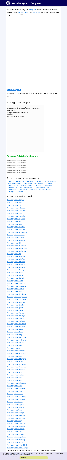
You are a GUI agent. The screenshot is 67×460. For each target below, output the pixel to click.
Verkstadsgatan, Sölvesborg (16, 383)
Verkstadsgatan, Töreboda (16, 399)
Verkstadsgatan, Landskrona (16, 299)
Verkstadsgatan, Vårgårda (16, 423)
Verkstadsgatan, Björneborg (16, 208)
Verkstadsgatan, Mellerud (15, 318)
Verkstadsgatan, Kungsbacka (17, 297)
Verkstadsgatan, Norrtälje (16, 326)
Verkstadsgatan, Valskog (15, 407)
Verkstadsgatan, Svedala (15, 375)
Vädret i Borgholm (14, 89)
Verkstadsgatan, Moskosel (16, 321)
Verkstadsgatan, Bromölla (16, 216)
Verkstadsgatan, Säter (14, 380)
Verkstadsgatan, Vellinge (15, 413)
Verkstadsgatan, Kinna (14, 291)
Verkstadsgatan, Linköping (16, 302)
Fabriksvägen (20, 181)
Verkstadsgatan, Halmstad (16, 240)
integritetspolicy (27, 454)
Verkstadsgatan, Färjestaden (17, 232)
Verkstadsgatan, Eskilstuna (16, 227)
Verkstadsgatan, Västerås (16, 429)
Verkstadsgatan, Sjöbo (15, 356)
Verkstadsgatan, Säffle (14, 378)
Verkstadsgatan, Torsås (15, 391)
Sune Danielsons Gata (42, 188)
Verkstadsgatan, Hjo (14, 254)
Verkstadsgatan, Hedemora (16, 246)
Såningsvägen (12, 189)
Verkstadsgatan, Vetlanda (16, 415)
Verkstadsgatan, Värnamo (16, 426)
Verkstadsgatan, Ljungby (15, 305)
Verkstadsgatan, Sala (14, 348)
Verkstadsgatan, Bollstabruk (16, 211)
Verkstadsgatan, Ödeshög (16, 440)
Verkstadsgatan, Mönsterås (16, 324)
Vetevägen (11, 192)
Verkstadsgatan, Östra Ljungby (17, 448)
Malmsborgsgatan (26, 185)
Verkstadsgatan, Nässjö (15, 332)
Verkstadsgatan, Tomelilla (16, 388)
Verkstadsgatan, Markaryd (16, 316)
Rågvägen (19, 188)
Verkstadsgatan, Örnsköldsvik (17, 445)
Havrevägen (52, 181)
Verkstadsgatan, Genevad (16, 235)
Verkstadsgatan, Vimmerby (16, 418)
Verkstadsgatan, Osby (14, 335)
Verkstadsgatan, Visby (14, 421)
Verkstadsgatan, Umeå (15, 402)
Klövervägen (28, 183)
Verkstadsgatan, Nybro (15, 329)
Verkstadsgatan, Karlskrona (16, 286)
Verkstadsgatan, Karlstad (15, 289)
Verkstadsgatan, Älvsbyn (15, 434)
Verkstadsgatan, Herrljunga (16, 251)
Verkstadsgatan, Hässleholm (16, 264)
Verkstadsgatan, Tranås (15, 394)
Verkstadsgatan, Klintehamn (16, 294)
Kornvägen (36, 12)
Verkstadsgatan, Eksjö (14, 224)
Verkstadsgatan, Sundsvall (16, 370)
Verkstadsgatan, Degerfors (16, 219)
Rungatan (11, 188)
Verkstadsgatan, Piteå (14, 345)
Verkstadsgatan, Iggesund (16, 275)
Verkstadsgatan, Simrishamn (16, 353)
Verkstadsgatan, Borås (15, 213)
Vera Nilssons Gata (45, 189)
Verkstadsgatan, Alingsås (15, 200)
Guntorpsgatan (41, 181)
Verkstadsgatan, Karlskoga (16, 283)
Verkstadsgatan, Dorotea (15, 221)
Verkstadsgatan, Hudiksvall (16, 256)
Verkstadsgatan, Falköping (16, 229)
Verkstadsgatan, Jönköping (16, 278)
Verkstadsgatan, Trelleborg (16, 397)
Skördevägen (28, 188)
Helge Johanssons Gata (15, 183)
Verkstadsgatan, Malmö (15, 310)
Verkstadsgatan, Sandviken (16, 351)
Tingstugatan (33, 189)
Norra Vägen (38, 185)
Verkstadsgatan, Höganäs (16, 267)
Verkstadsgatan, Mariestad (16, 313)
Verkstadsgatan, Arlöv (14, 202)
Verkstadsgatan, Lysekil (15, 308)
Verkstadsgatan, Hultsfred (16, 259)
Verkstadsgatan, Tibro (14, 386)
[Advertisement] (33, 32)
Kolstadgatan (38, 183)
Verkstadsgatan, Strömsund (16, 367)
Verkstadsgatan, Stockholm (16, 364)
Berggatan (11, 181)
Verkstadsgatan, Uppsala (15, 405)
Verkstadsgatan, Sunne (15, 372)
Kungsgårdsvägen (23, 12)
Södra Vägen (23, 189)
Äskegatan (20, 192)
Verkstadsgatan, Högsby (15, 270)
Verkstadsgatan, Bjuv (14, 205)
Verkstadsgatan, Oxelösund (16, 340)
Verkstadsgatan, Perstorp (16, 343)
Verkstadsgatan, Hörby (15, 273)
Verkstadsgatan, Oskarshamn (17, 337)
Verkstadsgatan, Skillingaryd (16, 359)
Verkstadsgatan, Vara (14, 410)
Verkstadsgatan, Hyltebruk (16, 262)
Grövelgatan (30, 181)
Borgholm (32, 10)
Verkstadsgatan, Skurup (15, 361)
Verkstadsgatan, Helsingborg (17, 248)
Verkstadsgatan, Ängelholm (16, 437)
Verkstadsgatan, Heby (14, 243)
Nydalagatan (48, 185)
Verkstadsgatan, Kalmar (15, 281)
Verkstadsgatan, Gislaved (15, 238)
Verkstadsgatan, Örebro (15, 442)
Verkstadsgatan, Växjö (14, 431)
